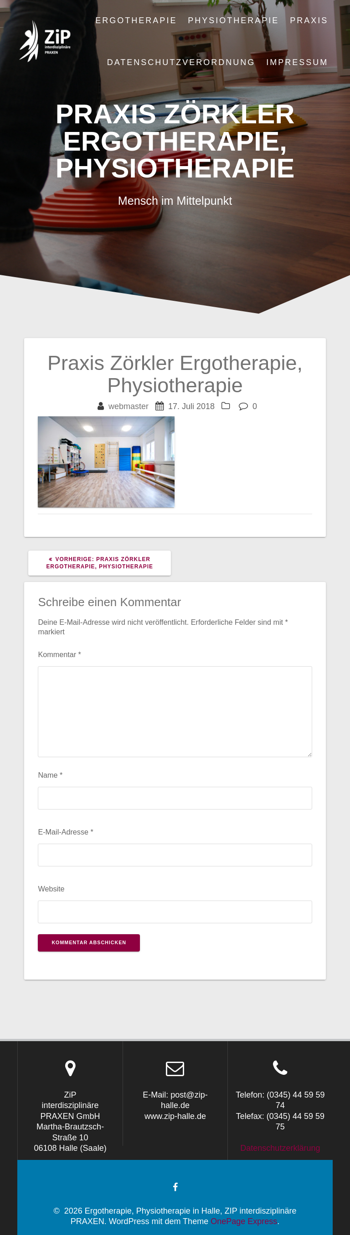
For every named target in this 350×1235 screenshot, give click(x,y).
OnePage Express (244, 1221)
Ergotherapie (136, 20)
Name (50, 775)
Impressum (297, 62)
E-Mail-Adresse (65, 832)
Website (51, 889)
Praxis (309, 20)
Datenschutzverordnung (181, 62)
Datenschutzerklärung (280, 1148)
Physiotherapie (233, 20)
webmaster (128, 406)
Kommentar (59, 654)
